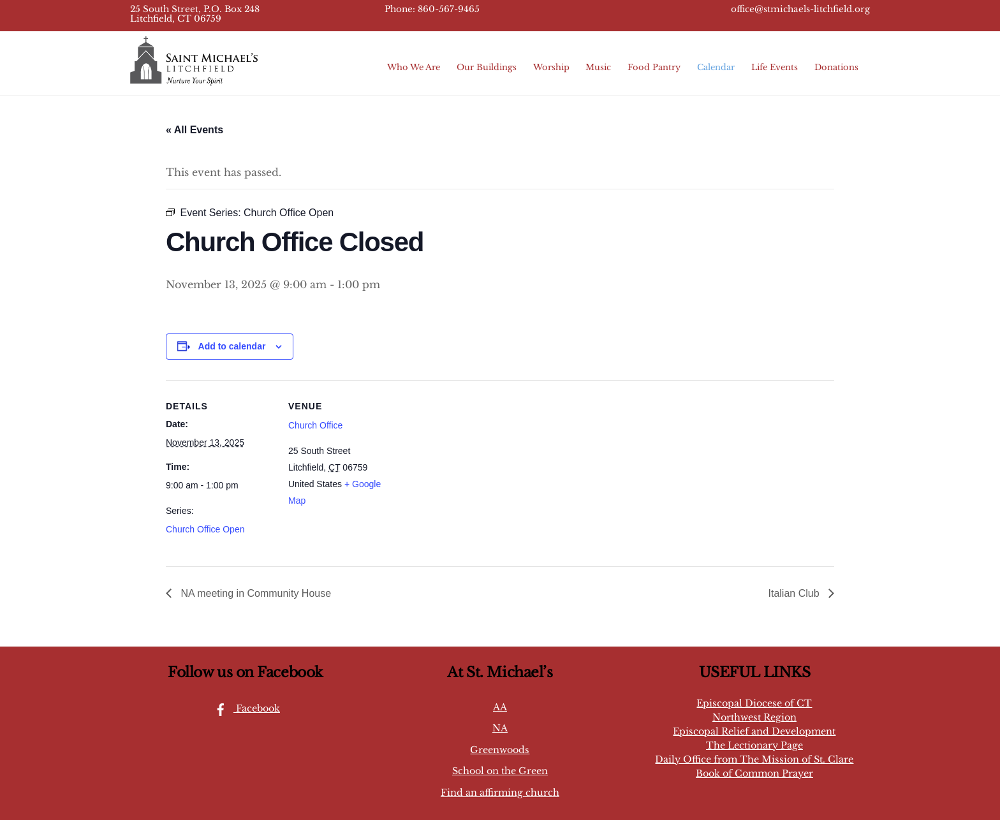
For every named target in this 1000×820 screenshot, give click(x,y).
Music (598, 67)
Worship (551, 67)
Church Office (315, 425)
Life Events (774, 67)
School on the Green (500, 771)
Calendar (716, 67)
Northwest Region (754, 717)
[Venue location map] (478, 468)
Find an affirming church (500, 792)
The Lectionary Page (754, 745)
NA (500, 728)
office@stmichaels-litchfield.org (800, 9)
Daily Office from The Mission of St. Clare (754, 759)
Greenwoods (499, 750)
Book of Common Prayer (754, 773)
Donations (836, 67)
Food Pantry (654, 67)
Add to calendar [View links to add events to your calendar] (232, 346)
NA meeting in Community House (254, 593)
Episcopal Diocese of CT (754, 703)
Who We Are (413, 67)
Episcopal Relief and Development (754, 731)
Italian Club (795, 593)
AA (500, 707)
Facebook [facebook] (244, 708)
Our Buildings (487, 67)
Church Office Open (205, 529)
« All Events (194, 129)
